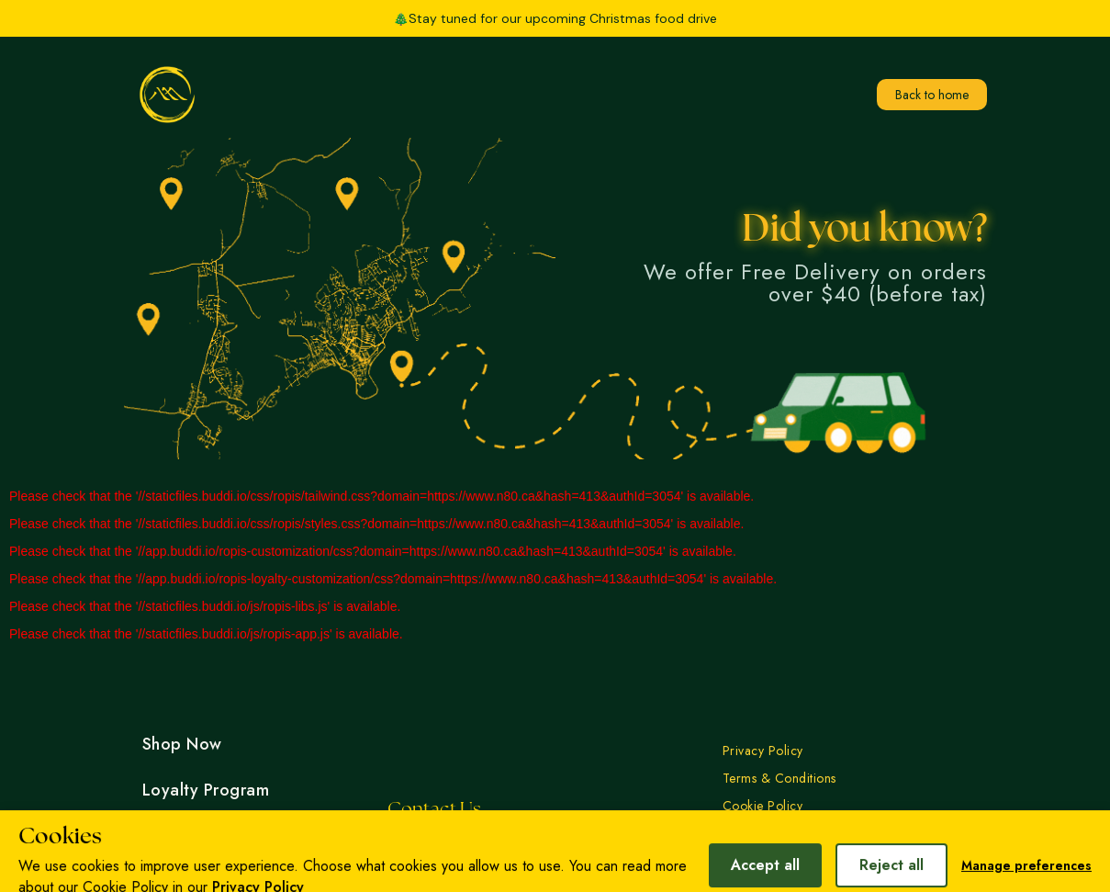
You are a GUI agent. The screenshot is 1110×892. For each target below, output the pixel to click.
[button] (771, 18)
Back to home (932, 94)
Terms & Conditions (779, 778)
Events (167, 836)
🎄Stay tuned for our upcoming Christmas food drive (555, 18)
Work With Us (195, 882)
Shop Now (182, 744)
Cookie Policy (763, 805)
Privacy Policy (763, 750)
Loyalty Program (206, 790)
